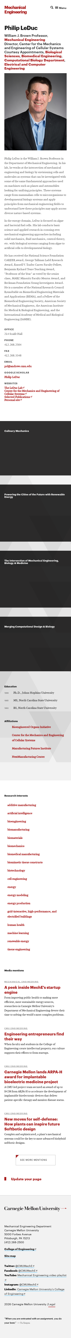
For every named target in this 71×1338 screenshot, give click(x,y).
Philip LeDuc (12, 377)
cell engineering (17, 879)
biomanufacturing (18, 829)
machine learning (18, 933)
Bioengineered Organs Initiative (31, 727)
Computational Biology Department (34, 59)
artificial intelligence (19, 813)
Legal (51, 1304)
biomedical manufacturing (23, 854)
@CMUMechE (24, 1266)
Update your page (26, 1178)
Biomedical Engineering (41, 55)
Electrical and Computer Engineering (25, 66)
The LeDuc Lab (14, 388)
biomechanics (15, 846)
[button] (58, 7)
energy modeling (17, 895)
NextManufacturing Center (28, 756)
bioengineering (16, 821)
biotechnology (16, 870)
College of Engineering (20, 1249)
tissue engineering (18, 949)
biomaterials (15, 838)
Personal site (13, 400)
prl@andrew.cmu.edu (17, 366)
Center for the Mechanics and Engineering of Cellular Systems (31, 393)
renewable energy (18, 941)
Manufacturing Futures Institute (31, 748)
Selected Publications (18, 397)
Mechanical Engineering (24, 39)
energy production (18, 903)
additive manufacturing (21, 805)
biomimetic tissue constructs (25, 862)
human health (15, 925)
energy (11, 887)
